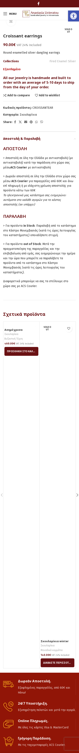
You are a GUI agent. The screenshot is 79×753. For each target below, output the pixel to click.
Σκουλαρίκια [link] (28, 114)
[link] (73, 16)
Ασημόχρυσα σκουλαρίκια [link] (13, 331)
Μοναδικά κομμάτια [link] (52, 650)
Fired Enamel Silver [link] (63, 61)
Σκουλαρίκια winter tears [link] (55, 642)
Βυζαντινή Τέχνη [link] (13, 338)
